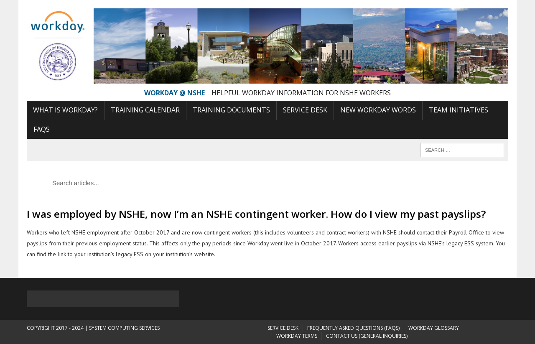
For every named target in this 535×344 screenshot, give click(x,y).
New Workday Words (378, 110)
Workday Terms (296, 335)
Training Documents (231, 110)
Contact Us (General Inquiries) (367, 335)
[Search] (462, 150)
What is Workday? (65, 110)
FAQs (41, 129)
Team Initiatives (458, 110)
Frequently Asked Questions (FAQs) (353, 327)
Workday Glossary (433, 327)
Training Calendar (145, 110)
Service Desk (305, 110)
